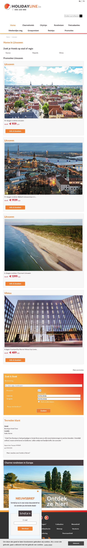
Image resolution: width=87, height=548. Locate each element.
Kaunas (8, 53)
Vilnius (61, 53)
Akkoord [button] (76, 543)
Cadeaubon (59, 524)
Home (13, 25)
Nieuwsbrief (75, 524)
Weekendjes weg (15, 30)
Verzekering (43, 533)
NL (80, 1)
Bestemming (9, 381)
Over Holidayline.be (43, 529)
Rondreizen (59, 25)
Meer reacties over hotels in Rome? (18, 453)
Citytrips (43, 25)
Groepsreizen (33, 30)
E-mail (25, 520)
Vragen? (43, 524)
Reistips (51, 30)
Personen (9, 390)
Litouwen (14, 37)
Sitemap (59, 529)
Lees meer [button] (48, 545)
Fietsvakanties (74, 25)
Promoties (69, 30)
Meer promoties (78, 370)
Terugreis (9, 399)
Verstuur (25, 528)
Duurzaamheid (67, 533)
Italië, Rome (8, 433)
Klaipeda (35, 53)
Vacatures (75, 529)
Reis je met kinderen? (14, 406)
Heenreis (9, 396)
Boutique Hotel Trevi (11, 429)
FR (84, 1)
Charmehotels (28, 25)
